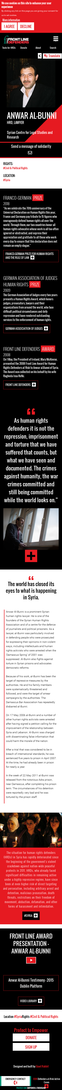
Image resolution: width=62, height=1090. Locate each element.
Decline (26, 26)
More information (11, 20)
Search (53, 47)
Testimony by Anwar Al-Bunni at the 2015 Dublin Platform (31, 556)
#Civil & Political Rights (15, 168)
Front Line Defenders (18, 384)
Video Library (28, 1001)
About (38, 47)
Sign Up (31, 1047)
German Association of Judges (24, 328)
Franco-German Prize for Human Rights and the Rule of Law (29, 256)
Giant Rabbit (42, 1066)
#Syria (6, 180)
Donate (23, 47)
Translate (54, 55)
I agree (9, 26)
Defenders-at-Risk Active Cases (46, 1080)
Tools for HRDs (9, 47)
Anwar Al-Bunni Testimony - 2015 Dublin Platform (31, 983)
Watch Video (31, 960)
